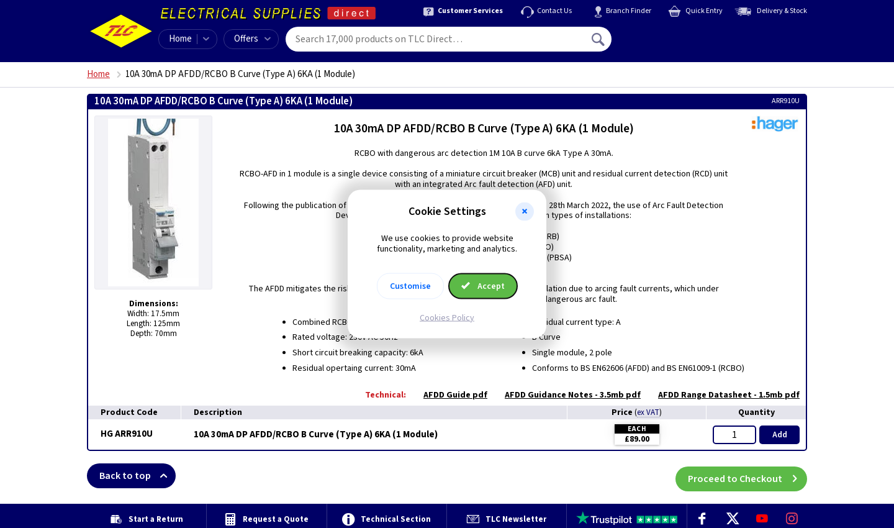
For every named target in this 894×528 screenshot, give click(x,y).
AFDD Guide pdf (449, 395)
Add (779, 435)
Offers (252, 38)
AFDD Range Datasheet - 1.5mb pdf (723, 395)
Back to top (137, 475)
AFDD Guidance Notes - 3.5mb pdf (566, 395)
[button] (524, 212)
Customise (410, 286)
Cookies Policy (447, 317)
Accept (483, 286)
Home (180, 38)
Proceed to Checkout (747, 475)
